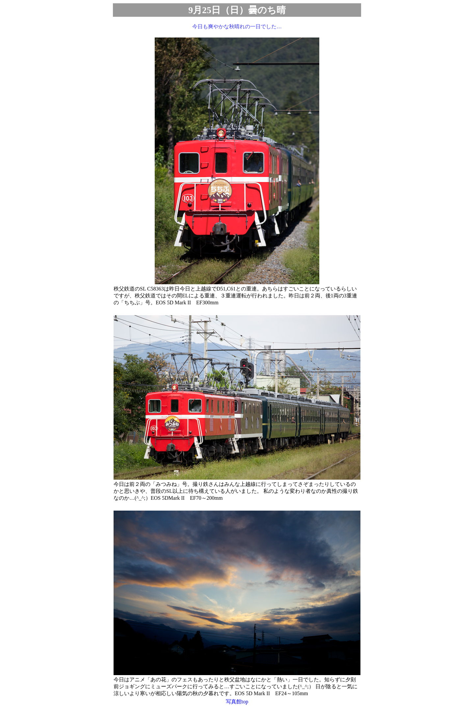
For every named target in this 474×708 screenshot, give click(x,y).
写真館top (237, 701)
